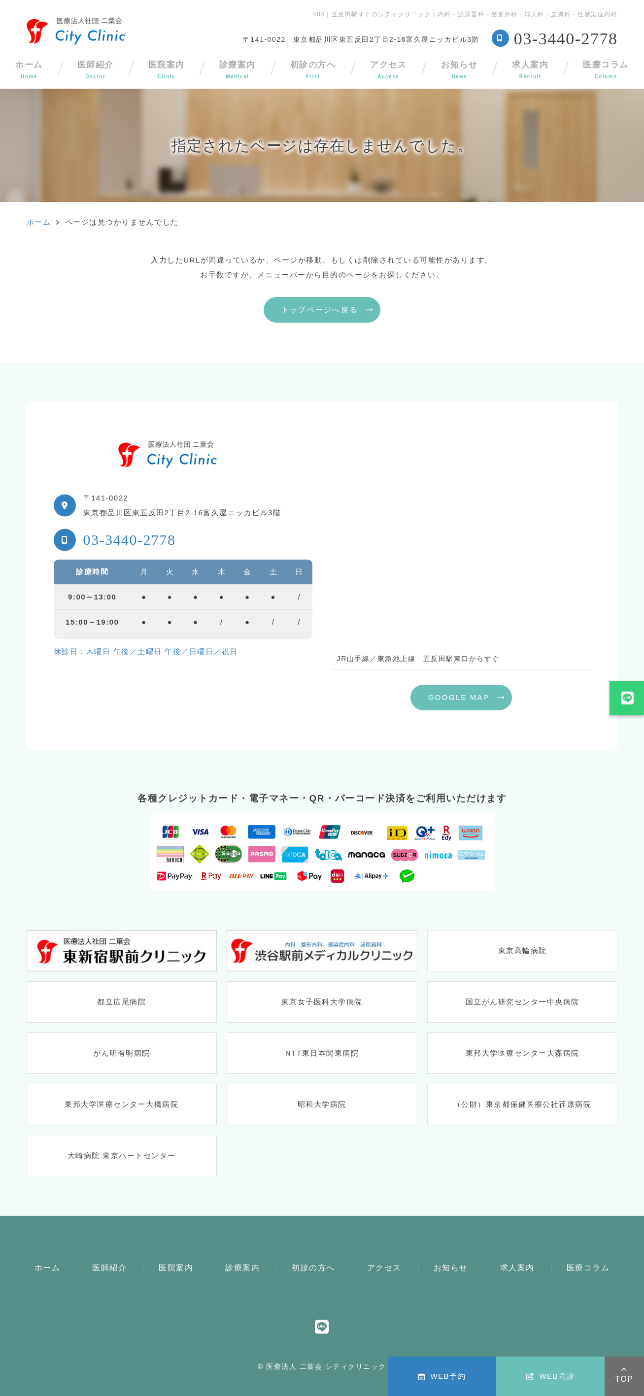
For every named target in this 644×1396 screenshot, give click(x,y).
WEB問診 (550, 1376)
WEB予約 (442, 1376)
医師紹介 (95, 69)
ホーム (47, 1267)
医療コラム (588, 1267)
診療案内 (237, 69)
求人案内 (530, 69)
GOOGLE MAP (458, 697)
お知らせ (459, 69)
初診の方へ (313, 69)
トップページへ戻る (319, 309)
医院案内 (166, 69)
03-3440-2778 (129, 540)
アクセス (388, 69)
